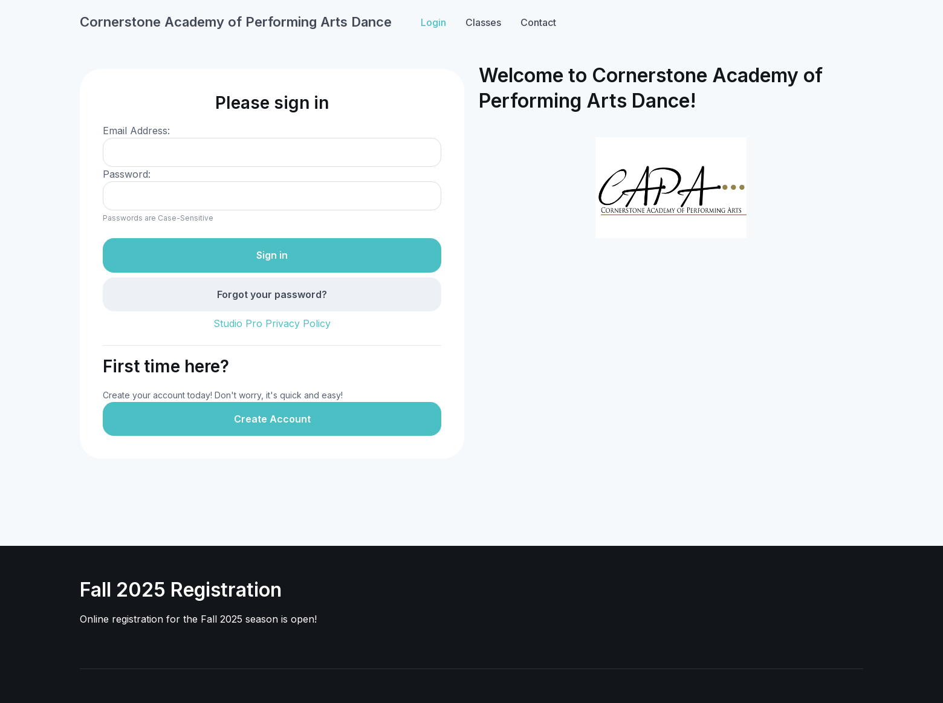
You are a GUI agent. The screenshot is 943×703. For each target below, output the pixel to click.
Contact (538, 22)
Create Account (272, 419)
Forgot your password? (272, 294)
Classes (483, 22)
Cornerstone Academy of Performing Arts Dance (236, 22)
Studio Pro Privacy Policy (272, 323)
